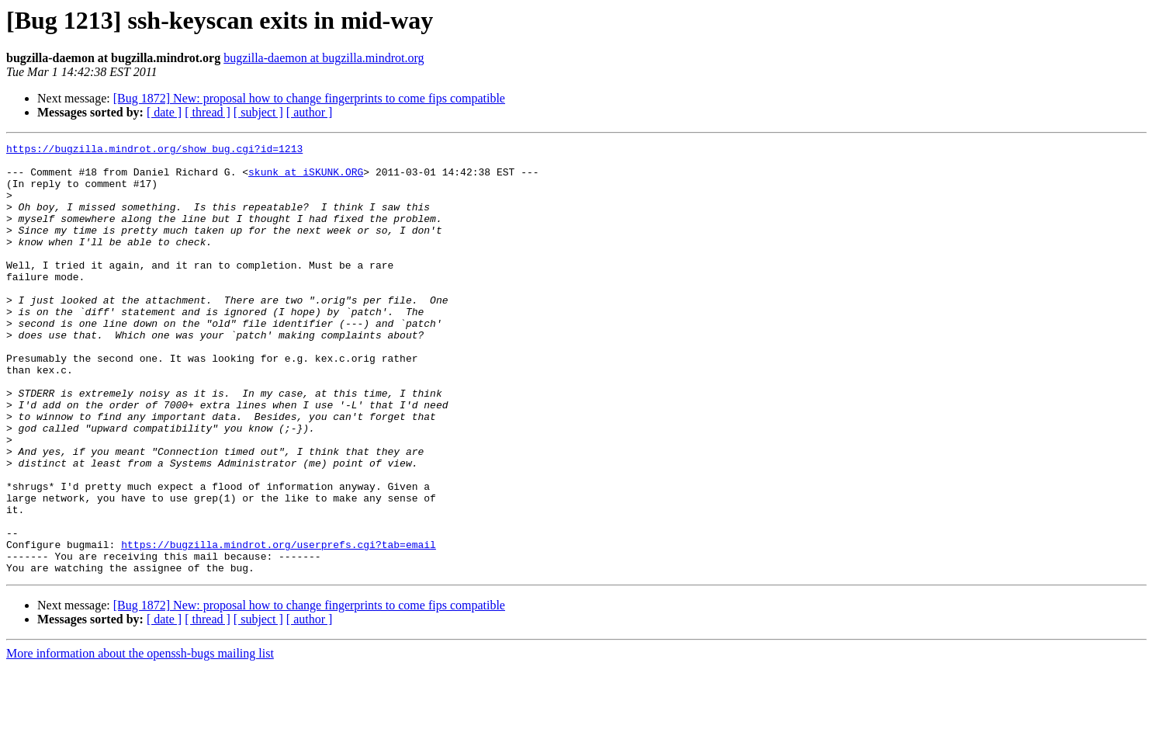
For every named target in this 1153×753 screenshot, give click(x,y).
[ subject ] (258, 112)
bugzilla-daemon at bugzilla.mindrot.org (323, 57)
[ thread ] (207, 112)
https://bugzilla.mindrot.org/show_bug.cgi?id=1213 (154, 151)
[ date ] (164, 112)
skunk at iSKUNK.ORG (305, 179)
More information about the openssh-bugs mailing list (140, 739)
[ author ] (309, 112)
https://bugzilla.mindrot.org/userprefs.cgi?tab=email (278, 626)
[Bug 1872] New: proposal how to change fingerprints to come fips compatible (309, 98)
